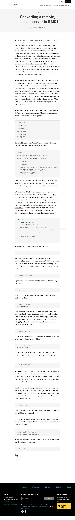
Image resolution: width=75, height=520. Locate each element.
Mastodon (9, 514)
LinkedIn (13, 514)
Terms (69, 491)
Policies (58, 491)
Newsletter (35, 491)
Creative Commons (11, 492)
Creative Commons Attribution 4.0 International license (35, 510)
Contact (24, 491)
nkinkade (34, 27)
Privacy (47, 491)
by (30, 27)
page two (18, 99)
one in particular (45, 83)
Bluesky (5, 514)
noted (34, 509)
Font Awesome (24, 512)
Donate (62, 1)
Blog (41, 5)
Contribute (47, 5)
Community (56, 5)
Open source (12, 4)
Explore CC (68, 1)
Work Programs (66, 5)
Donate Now (64, 510)
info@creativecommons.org (10, 508)
